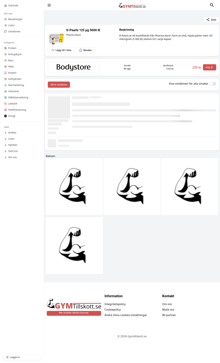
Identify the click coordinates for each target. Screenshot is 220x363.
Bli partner (169, 315)
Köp (209, 67)
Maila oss (168, 309)
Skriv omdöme (59, 84)
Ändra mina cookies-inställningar (125, 315)
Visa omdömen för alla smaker (188, 83)
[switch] (213, 83)
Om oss (167, 304)
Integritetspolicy (115, 304)
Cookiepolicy (112, 309)
